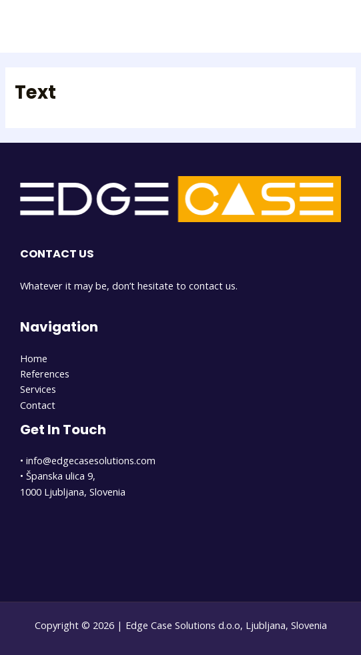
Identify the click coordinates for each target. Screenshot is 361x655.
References (44, 373)
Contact (37, 405)
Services (38, 389)
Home (33, 358)
